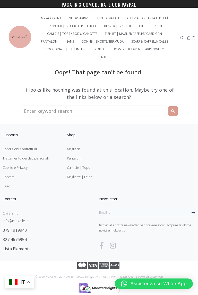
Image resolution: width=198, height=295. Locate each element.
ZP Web (158, 276)
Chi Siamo (11, 213)
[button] (154, 283)
